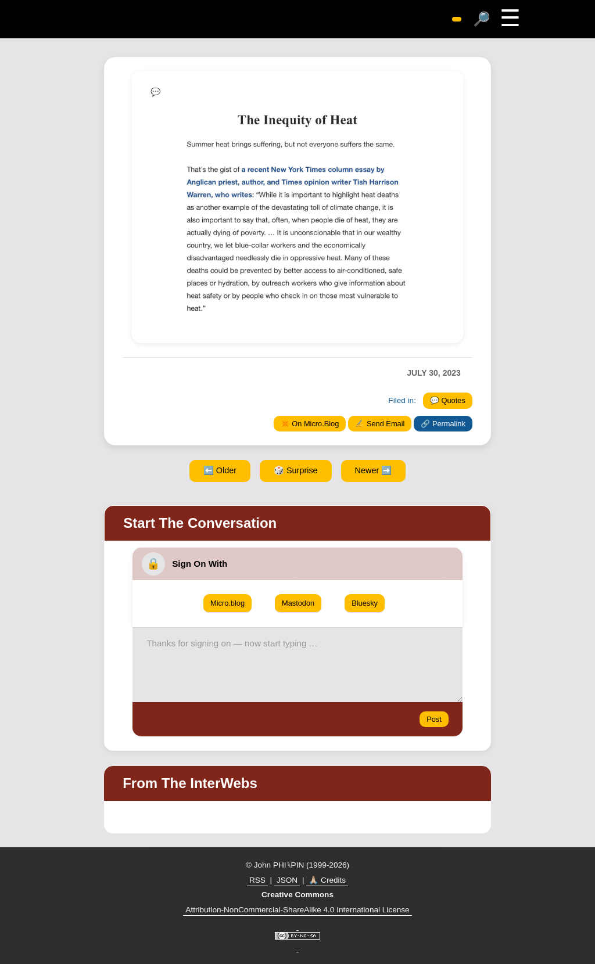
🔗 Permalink (443, 423)
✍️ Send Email (379, 423)
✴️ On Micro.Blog (310, 423)
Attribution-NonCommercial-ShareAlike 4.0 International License (297, 909)
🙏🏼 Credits (327, 880)
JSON (287, 880)
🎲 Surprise (296, 470)
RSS (257, 880)
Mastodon (298, 603)
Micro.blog (227, 603)
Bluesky (365, 603)
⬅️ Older (219, 470)
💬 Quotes (447, 400)
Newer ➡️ (373, 470)
